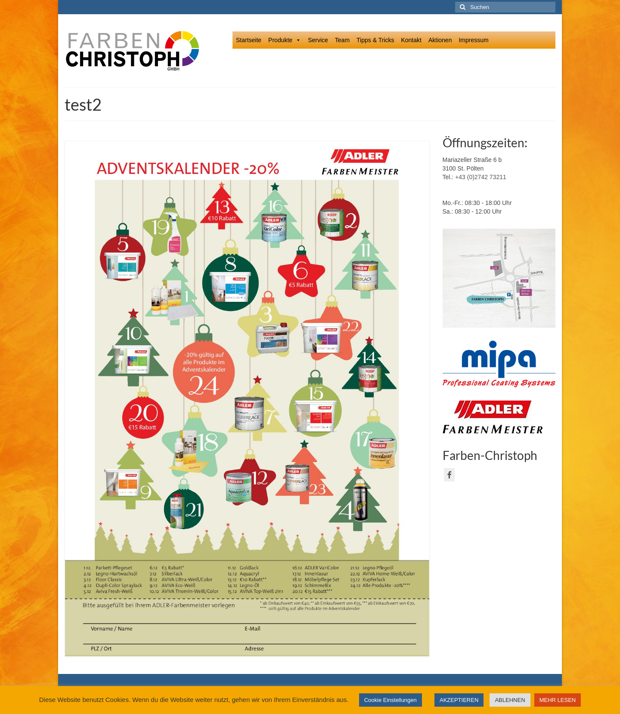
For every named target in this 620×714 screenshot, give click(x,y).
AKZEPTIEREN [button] (459, 700)
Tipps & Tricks (375, 40)
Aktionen (440, 40)
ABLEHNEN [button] (510, 700)
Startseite (248, 40)
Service (318, 40)
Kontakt (411, 40)
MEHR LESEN (557, 700)
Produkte (284, 40)
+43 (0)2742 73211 (480, 177)
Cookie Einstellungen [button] (390, 700)
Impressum (473, 40)
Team (342, 40)
